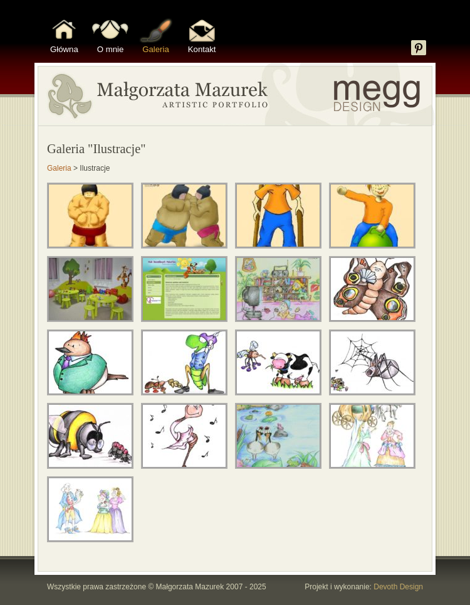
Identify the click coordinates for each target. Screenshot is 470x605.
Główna (64, 49)
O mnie (110, 49)
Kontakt (202, 49)
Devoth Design (398, 586)
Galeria (155, 49)
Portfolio (235, 94)
